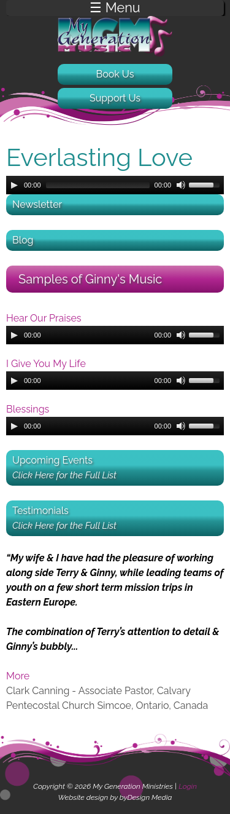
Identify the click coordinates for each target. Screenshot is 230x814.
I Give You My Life (46, 363)
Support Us (115, 98)
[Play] (14, 185)
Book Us (115, 74)
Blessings (27, 409)
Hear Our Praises (44, 318)
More (17, 676)
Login (187, 786)
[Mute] (181, 185)
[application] (115, 185)
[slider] (98, 185)
